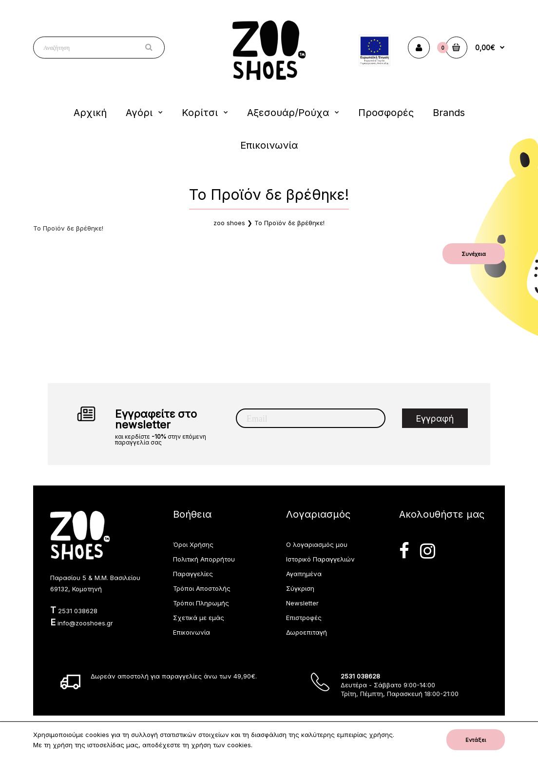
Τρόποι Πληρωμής (201, 603)
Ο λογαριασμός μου (316, 544)
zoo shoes (229, 223)
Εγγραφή (435, 418)
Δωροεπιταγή (306, 632)
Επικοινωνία (191, 632)
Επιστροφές (304, 617)
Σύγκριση (300, 588)
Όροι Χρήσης (193, 544)
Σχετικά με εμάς (198, 617)
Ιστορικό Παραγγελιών (320, 559)
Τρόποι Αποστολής (202, 588)
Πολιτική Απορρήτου (204, 559)
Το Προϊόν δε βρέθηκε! (289, 223)
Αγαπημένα (304, 574)
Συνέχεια (473, 254)
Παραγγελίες (193, 574)
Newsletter (302, 603)
